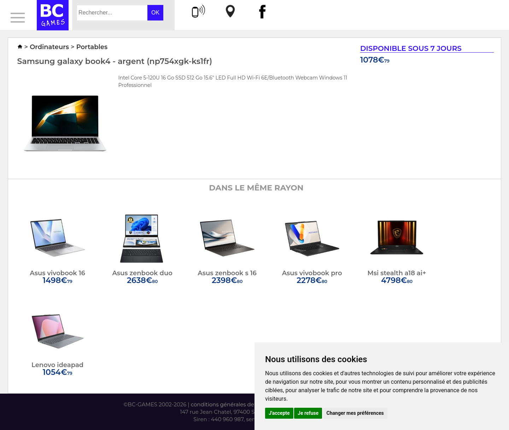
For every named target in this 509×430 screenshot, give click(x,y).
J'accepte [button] (279, 413)
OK (155, 13)
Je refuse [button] (308, 413)
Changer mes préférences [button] (355, 413)
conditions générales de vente (230, 404)
